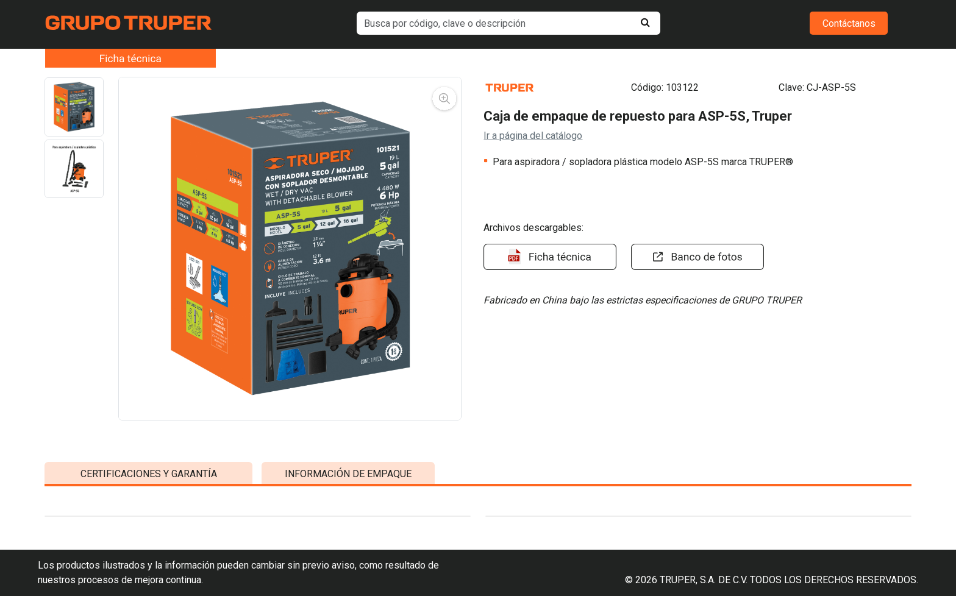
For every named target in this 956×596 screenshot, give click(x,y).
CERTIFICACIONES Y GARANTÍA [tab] (148, 539)
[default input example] (509, 23)
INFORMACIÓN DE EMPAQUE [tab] (348, 539)
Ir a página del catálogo (532, 135)
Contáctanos (849, 23)
